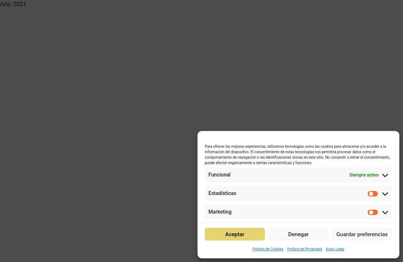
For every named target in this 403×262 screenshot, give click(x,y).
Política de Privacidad (304, 249)
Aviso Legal (335, 249)
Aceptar (234, 234)
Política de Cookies (268, 249)
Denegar (298, 234)
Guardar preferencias (362, 234)
